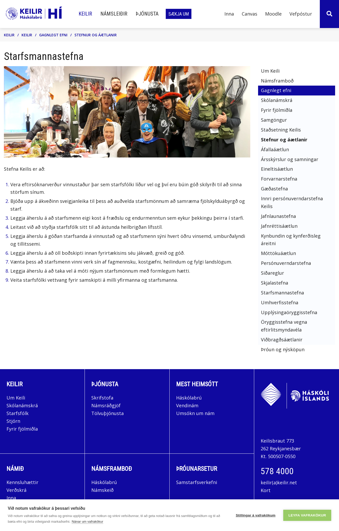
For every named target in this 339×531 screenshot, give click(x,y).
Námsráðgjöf (106, 405)
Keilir (9, 34)
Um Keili (15, 398)
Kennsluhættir (22, 482)
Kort (266, 490)
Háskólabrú (189, 398)
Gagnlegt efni (53, 34)
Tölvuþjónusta (107, 413)
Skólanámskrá (22, 405)
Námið (15, 468)
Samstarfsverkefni (196, 482)
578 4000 (277, 471)
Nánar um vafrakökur (87, 521)
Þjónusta (104, 384)
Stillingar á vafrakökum (255, 515)
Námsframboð (111, 468)
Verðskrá (16, 490)
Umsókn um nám (195, 413)
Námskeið (102, 490)
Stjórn (13, 421)
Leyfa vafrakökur (307, 515)
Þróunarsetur (196, 468)
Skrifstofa (102, 398)
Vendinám (187, 405)
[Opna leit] (329, 14)
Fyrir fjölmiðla (22, 429)
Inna (11, 498)
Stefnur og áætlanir (95, 34)
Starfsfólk (17, 413)
